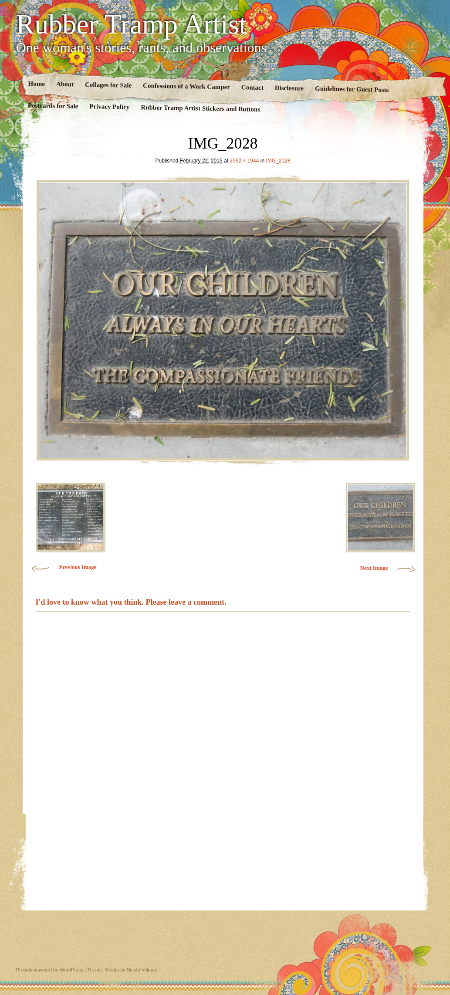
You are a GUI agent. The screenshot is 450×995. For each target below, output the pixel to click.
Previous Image (77, 567)
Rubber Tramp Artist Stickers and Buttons (200, 108)
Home (36, 84)
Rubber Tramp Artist (131, 24)
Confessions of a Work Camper (186, 86)
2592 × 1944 (244, 161)
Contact (252, 87)
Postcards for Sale (52, 106)
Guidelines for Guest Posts (352, 89)
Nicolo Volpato (142, 969)
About (64, 84)
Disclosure (289, 88)
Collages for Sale (108, 85)
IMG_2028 (278, 161)
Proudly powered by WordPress (49, 969)
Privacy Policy (109, 107)
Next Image (374, 568)
